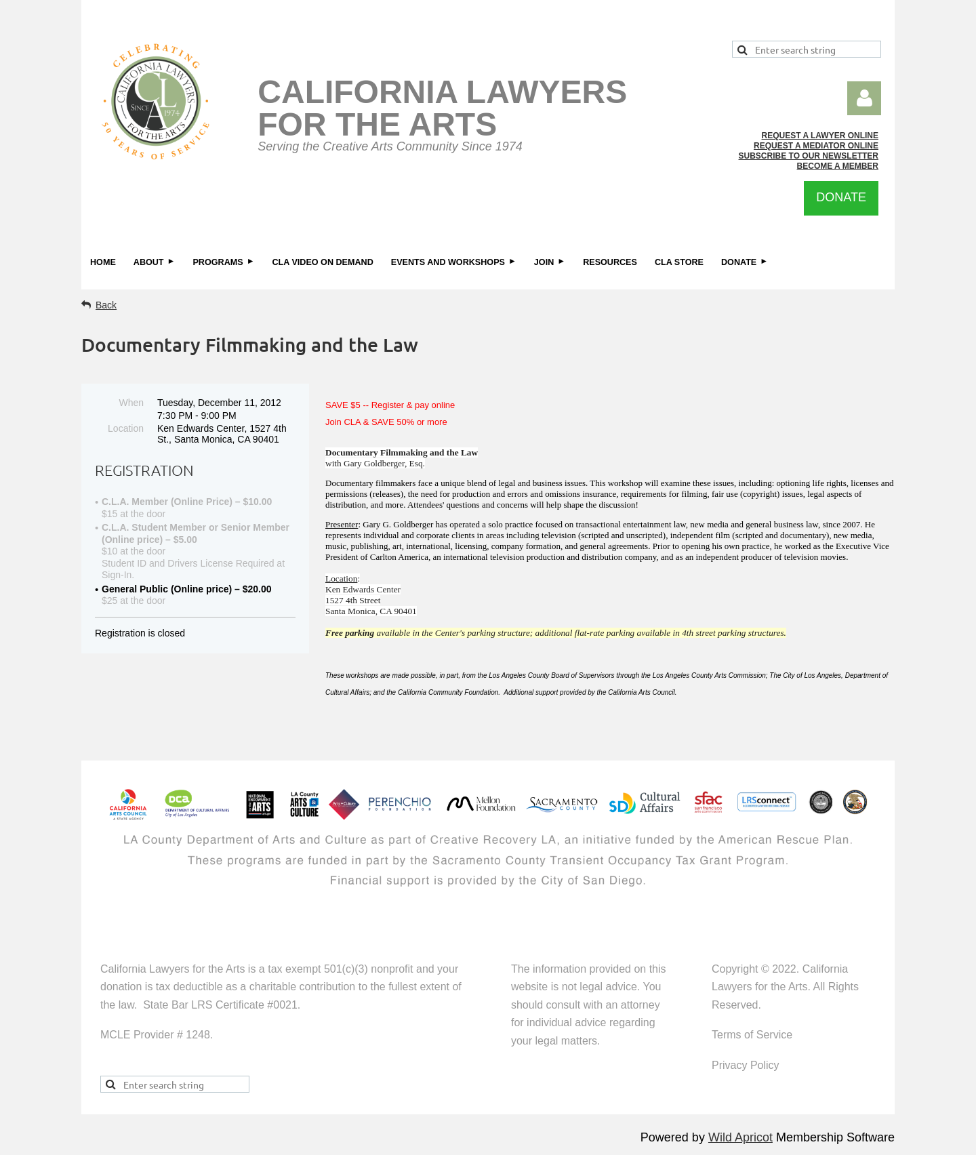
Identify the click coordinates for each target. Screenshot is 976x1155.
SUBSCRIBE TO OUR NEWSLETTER (808, 156)
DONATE (841, 197)
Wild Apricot (740, 1137)
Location (126, 428)
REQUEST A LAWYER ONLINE (820, 135)
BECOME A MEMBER (837, 166)
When (131, 402)
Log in (864, 98)
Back (106, 305)
